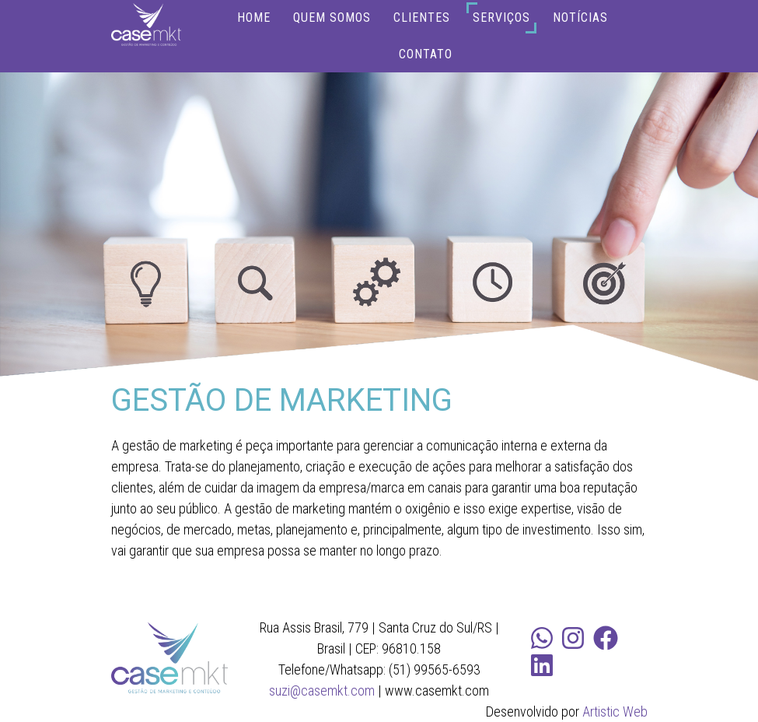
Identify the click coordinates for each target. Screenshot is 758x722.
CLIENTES (421, 17)
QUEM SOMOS (332, 17)
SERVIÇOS (501, 17)
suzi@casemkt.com (322, 690)
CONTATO (425, 54)
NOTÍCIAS (580, 17)
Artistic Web (615, 711)
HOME (254, 17)
